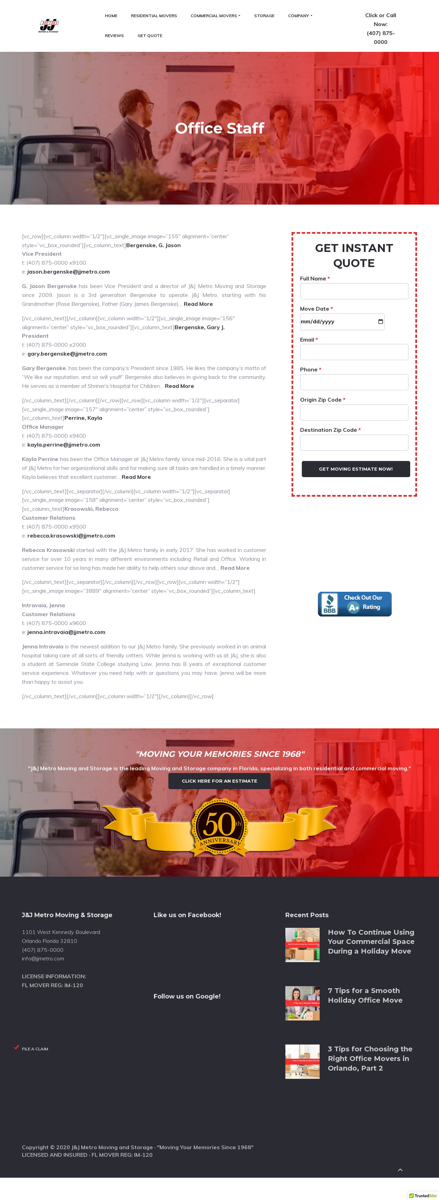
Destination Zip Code (354, 374)
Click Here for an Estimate (219, 736)
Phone (354, 314)
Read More (198, 242)
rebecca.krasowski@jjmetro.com (71, 474)
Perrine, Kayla (83, 356)
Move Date (342, 253)
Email (354, 284)
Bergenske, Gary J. (200, 265)
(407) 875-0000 (395, 38)
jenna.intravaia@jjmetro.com (66, 570)
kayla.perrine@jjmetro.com (63, 383)
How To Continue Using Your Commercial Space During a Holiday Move (371, 914)
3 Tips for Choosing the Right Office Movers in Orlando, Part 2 (370, 1031)
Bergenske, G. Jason (153, 183)
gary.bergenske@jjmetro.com (67, 292)
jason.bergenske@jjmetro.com (68, 210)
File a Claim (35, 1021)
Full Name (354, 223)
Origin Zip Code (354, 344)
